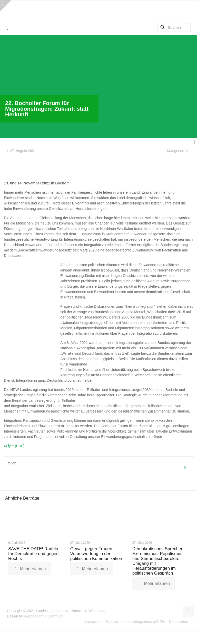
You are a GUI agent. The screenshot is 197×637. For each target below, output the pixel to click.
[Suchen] (174, 27)
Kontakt (112, 623)
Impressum (94, 623)
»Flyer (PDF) (14, 446)
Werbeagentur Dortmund (43, 617)
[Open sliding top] (6, 6)
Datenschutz (179, 623)
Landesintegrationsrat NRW (143, 623)
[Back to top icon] (188, 612)
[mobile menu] (7, 27)
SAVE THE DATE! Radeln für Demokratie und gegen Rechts (33, 554)
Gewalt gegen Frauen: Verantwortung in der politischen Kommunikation (96, 554)
